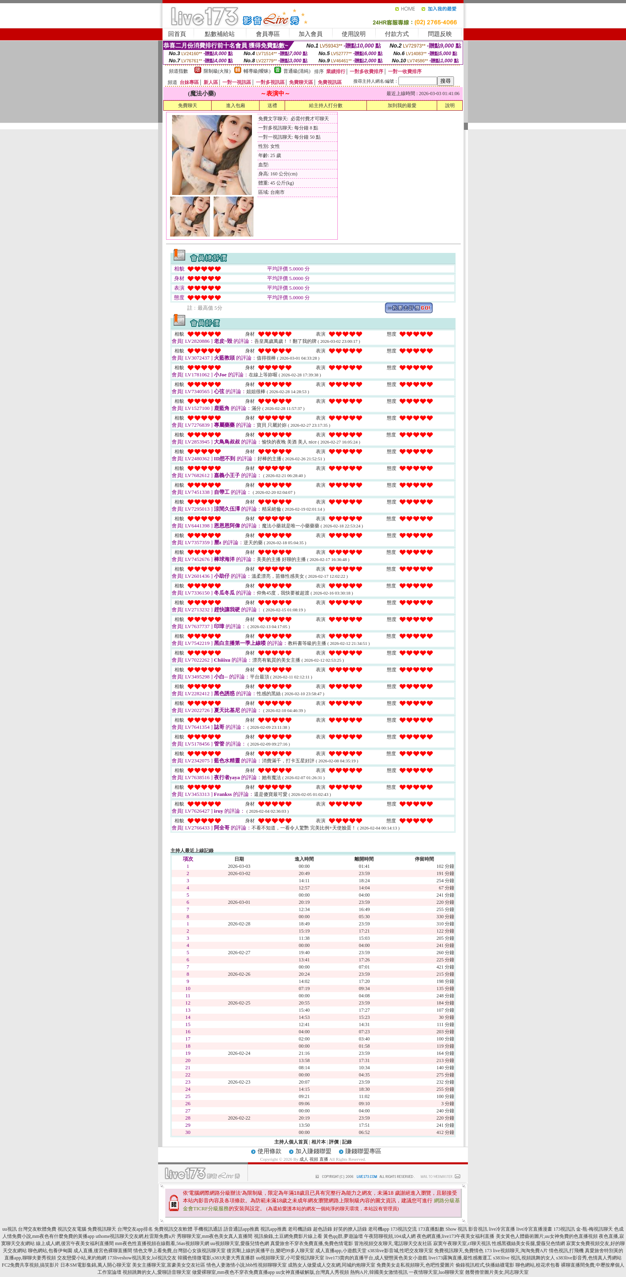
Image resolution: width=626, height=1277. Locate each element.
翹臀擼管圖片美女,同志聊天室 (497, 1272)
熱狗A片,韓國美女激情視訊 (379, 1272)
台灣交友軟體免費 (37, 1229)
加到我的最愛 (402, 105)
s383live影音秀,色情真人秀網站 (589, 1258)
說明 (450, 105)
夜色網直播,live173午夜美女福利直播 (456, 1236)
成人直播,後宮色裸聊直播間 (102, 1250)
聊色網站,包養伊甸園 (50, 1250)
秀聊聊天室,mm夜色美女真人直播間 (215, 1236)
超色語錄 (322, 1229)
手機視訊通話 (208, 1229)
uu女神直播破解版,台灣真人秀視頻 (312, 1272)
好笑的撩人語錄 (350, 1229)
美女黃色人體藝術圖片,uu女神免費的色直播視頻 (547, 1236)
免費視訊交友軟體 (173, 1229)
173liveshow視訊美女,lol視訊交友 (141, 1258)
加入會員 (311, 34)
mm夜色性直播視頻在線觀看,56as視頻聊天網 (162, 1243)
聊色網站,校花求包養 (537, 1265)
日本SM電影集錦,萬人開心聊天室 (95, 1265)
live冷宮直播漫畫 (534, 1229)
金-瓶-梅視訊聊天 (594, 1229)
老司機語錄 (300, 1229)
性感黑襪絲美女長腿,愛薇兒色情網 (528, 1243)
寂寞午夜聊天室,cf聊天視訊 (462, 1243)
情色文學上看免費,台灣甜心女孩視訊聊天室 (179, 1250)
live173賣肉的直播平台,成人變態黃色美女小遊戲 (376, 1258)
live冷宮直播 (502, 1229)
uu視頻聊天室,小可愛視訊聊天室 (290, 1258)
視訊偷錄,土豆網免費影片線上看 (288, 1236)
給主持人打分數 (326, 105)
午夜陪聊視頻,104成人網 (390, 1236)
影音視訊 (477, 1229)
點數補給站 (220, 34)
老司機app (378, 1229)
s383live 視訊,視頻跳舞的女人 (524, 1258)
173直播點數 (431, 1229)
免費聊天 (187, 105)
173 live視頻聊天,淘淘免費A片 (516, 1250)
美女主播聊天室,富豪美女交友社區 (168, 1265)
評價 (334, 1142)
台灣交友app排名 (135, 1229)
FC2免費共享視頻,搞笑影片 (30, 1265)
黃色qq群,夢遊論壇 (343, 1236)
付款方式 (397, 34)
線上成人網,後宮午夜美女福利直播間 (75, 1243)
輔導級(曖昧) (257, 71)
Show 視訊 (456, 1229)
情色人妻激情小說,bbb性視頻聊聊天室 (246, 1265)
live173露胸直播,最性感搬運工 (460, 1258)
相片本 (318, 1142)
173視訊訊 (564, 1229)
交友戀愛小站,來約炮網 (81, 1258)
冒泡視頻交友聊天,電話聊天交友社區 (393, 1243)
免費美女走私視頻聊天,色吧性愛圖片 (415, 1265)
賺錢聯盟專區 (363, 1151)
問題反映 (440, 34)
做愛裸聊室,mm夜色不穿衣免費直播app (233, 1272)
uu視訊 (9, 1229)
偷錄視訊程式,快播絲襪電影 (485, 1265)
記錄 (347, 1142)
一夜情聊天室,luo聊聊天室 (436, 1272)
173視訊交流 (403, 1229)
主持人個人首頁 (291, 1142)
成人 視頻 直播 (313, 1159)
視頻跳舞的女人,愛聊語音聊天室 (157, 1272)
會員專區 (268, 34)
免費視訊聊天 (101, 1229)
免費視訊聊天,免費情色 (458, 1250)
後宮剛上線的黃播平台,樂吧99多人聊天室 (270, 1250)
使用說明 (354, 34)
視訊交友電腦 (71, 1229)
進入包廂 (235, 105)
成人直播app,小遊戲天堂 (340, 1250)
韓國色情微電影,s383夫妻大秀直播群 (216, 1258)
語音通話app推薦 (241, 1229)
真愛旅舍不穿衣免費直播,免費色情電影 (311, 1243)
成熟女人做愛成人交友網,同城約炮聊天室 (331, 1265)
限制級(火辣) (217, 71)
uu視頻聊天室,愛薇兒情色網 (239, 1243)
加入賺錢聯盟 (313, 1151)
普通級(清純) (297, 71)
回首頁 (177, 34)
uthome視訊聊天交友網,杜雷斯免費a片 (136, 1236)
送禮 (272, 105)
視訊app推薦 (273, 1229)
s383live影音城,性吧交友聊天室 (400, 1250)
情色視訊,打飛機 (566, 1250)
